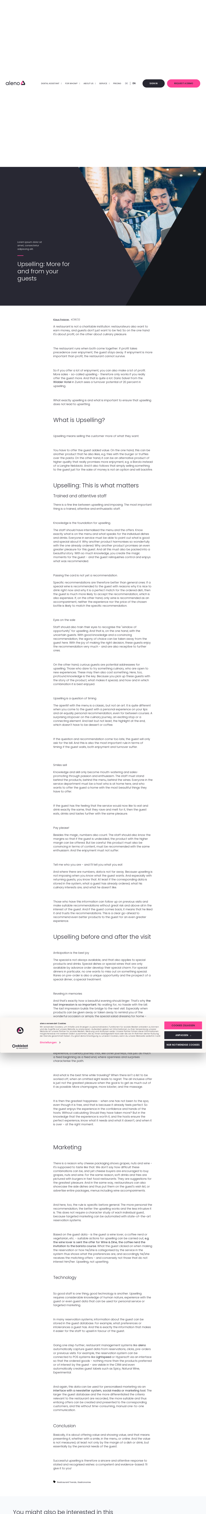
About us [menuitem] (85, 83)
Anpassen (180, 1496)
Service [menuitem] (100, 83)
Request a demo (182, 83)
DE (122, 83)
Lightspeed (103, 1357)
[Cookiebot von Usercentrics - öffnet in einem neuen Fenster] (20, 1508)
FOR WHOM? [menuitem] (68, 83)
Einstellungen (48, 1505)
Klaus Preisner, (61, 319)
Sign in (150, 83)
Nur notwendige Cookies (180, 1506)
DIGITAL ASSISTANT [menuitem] (47, 83)
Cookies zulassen (180, 1486)
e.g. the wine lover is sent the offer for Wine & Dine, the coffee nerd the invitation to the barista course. (101, 1242)
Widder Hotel (62, 382)
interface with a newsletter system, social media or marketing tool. (99, 1390)
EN (130, 83)
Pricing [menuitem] (113, 83)
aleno (142, 1345)
